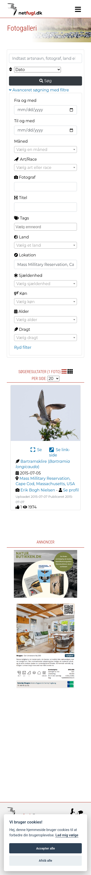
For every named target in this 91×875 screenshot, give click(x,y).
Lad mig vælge (66, 835)
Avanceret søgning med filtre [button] (39, 90)
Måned (21, 141)
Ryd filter (22, 347)
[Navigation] (78, 9)
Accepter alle (45, 848)
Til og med (24, 121)
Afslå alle (45, 860)
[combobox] (45, 149)
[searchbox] (46, 226)
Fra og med (25, 100)
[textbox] (45, 149)
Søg (45, 81)
